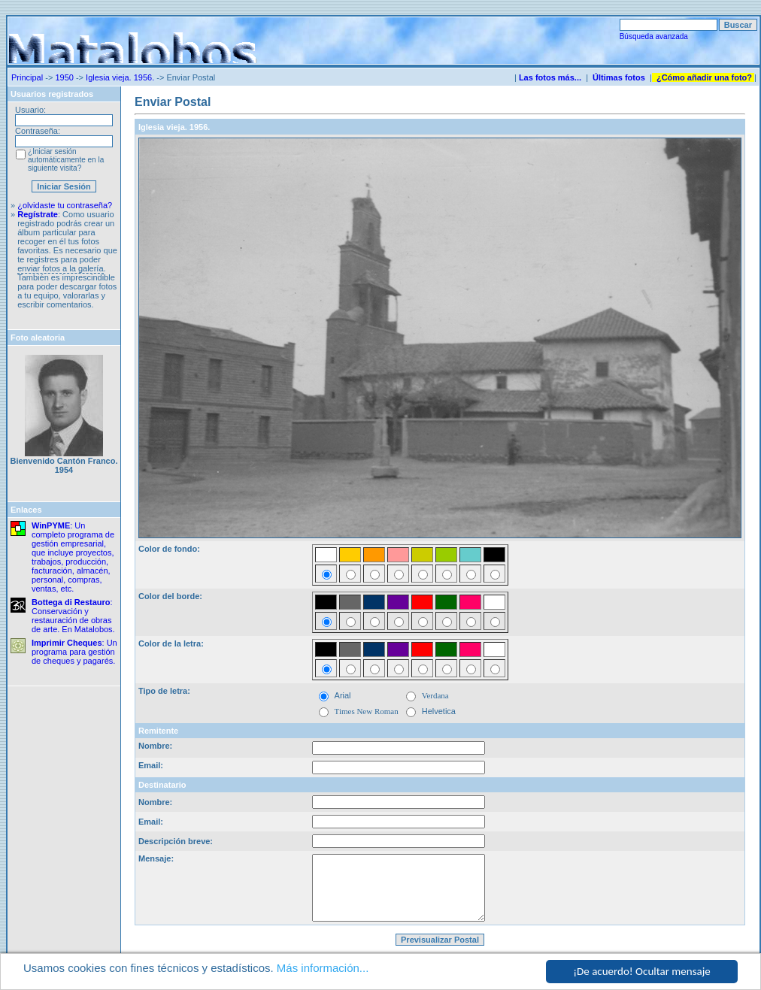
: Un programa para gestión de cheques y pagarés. (74, 651)
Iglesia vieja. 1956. (120, 77)
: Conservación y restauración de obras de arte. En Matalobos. (73, 616)
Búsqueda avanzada (654, 36)
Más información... (323, 968)
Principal (27, 77)
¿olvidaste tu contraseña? (64, 205)
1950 (64, 77)
